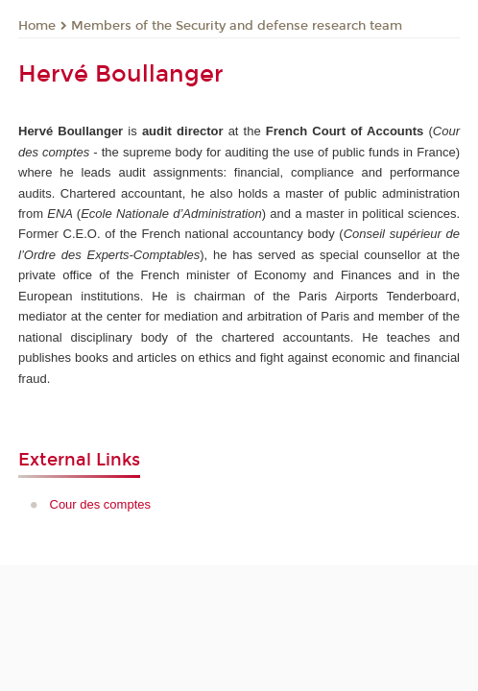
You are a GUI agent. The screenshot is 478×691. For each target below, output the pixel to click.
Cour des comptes (101, 504)
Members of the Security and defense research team (236, 26)
